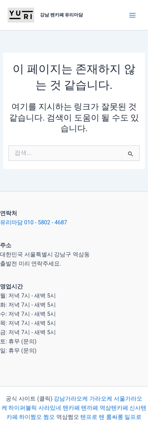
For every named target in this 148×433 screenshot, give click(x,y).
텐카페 (71, 407)
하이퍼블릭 (22, 407)
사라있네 (49, 407)
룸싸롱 (114, 417)
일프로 (133, 417)
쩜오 (49, 417)
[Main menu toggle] (132, 15)
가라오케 (100, 398)
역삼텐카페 (114, 407)
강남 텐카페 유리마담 (61, 15)
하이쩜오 (30, 417)
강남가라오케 (71, 398)
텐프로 (88, 417)
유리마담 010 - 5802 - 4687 (33, 222)
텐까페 (89, 407)
